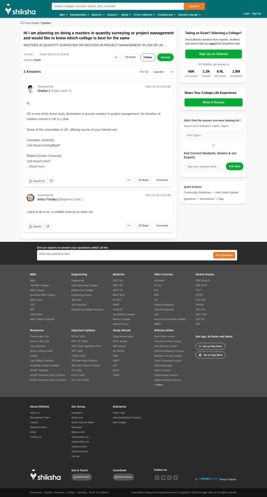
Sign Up (256, 13)
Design (112, 15)
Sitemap (82, 492)
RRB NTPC (201, 285)
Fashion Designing (163, 304)
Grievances (36, 492)
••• (116, 57)
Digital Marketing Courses (167, 380)
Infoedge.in (77, 412)
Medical (98, 15)
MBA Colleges (37, 290)
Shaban (42, 90)
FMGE (116, 304)
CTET (199, 290)
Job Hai (75, 456)
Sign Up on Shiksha (213, 54)
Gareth (37, 60)
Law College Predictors (42, 360)
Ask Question (224, 255)
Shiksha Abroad (79, 451)
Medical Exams (120, 324)
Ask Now (234, 166)
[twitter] (175, 477)
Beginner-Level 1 (71, 199)
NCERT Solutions (39, 370)
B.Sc (156, 290)
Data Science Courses (165, 346)
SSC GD (200, 319)
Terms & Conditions (99, 492)
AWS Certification (163, 365)
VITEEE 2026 (78, 356)
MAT (32, 309)
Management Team (40, 417)
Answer (165, 57)
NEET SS (118, 290)
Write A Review (213, 102)
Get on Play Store (210, 346)
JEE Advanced (79, 304)
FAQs (33, 432)
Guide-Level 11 (61, 90)
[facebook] (169, 477)
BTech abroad (120, 341)
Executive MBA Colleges (42, 295)
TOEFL (116, 375)
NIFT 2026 (76, 351)
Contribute (120, 470)
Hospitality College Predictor (44, 365)
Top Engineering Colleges (84, 285)
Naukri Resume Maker (82, 422)
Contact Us (36, 437)
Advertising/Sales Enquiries (127, 417)
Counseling (166, 15)
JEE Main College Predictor (85, 365)
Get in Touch (79, 470)
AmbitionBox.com (80, 441)
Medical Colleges (121, 319)
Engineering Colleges (82, 290)
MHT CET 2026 (79, 341)
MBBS (157, 324)
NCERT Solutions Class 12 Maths (47, 375)
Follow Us (160, 469)
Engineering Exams (81, 295)
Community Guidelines (197, 192)
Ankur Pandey (47, 199)
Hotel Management (164, 309)
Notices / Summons (54, 492)
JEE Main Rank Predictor (84, 360)
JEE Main (76, 300)
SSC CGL (201, 309)
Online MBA (36, 314)
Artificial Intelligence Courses (169, 351)
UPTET (199, 295)
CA (155, 300)
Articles (34, 356)
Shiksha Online (189, 15)
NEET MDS (119, 295)
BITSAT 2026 (78, 336)
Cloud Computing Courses (167, 360)
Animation (159, 280)
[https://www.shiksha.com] (22, 22)
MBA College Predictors (42, 319)
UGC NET (201, 300)
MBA (63, 15)
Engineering (79, 15)
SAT (115, 365)
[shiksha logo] (46, 475)
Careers (34, 422)
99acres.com (78, 432)
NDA (198, 324)
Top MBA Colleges (39, 285)
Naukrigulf (76, 427)
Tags (221, 198)
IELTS (116, 370)
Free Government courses (167, 341)
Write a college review (41, 351)
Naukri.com (77, 417)
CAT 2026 (76, 370)
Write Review (125, 477)
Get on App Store (210, 354)
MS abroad (118, 351)
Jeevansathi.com (80, 437)
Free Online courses (164, 336)
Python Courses (162, 370)
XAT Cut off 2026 (80, 380)
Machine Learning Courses (168, 356)
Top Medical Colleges (124, 314)
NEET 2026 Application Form (86, 346)
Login (246, 13)
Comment (162, 180)
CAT (32, 304)
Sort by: (144, 71)
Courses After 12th (39, 341)
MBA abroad (119, 346)
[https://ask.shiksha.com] (32, 22)
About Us (35, 412)
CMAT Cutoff (78, 375)
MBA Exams (36, 300)
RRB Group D (203, 280)
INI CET (117, 300)
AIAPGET (118, 309)
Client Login (119, 412)
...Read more (35, 166)
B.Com (157, 285)
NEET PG (118, 285)
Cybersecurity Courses (166, 375)
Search (194, 6)
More (126, 15)
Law (156, 314)
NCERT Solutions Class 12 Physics (48, 380)
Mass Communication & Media (170, 319)
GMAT (116, 360)
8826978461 (83, 477)
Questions (190, 198)
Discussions (207, 198)
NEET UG (118, 280)
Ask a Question (38, 346)
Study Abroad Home (123, 336)
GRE (115, 356)
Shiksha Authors (38, 427)
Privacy (71, 492)
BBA (156, 295)
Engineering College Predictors (87, 309)
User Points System (227, 192)
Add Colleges (120, 422)
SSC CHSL (201, 314)
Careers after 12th (39, 336)
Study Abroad (144, 15)
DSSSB (199, 304)
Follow (148, 57)
